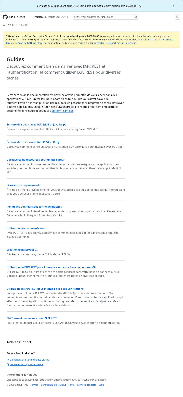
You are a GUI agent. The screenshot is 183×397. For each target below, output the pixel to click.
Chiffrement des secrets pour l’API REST (32, 318)
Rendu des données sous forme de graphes (34, 206)
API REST (12, 24)
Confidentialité (49, 384)
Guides (24, 24)
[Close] (173, 5)
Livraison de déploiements (23, 185)
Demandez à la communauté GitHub (28, 359)
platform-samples (62, 111)
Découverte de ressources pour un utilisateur (36, 159)
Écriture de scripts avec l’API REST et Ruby (33, 142)
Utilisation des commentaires (25, 228)
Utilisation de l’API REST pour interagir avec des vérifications (45, 289)
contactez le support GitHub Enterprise (115, 43)
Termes (34, 384)
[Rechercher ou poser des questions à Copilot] (105, 17)
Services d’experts (86, 384)
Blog (101, 384)
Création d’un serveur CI (22, 249)
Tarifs (71, 384)
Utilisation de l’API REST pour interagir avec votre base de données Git (51, 267)
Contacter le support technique (25, 364)
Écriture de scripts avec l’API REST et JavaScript (36, 124)
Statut (62, 384)
